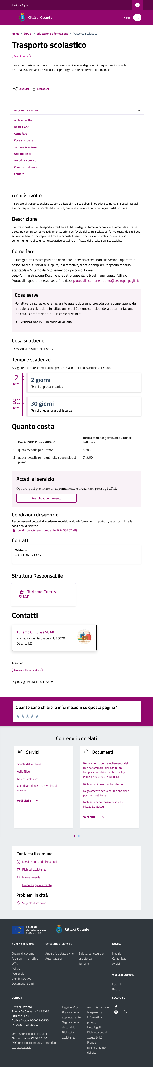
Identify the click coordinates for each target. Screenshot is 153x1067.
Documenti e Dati (23, 983)
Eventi (116, 989)
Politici (16, 968)
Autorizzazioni (54, 958)
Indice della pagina (77, 110)
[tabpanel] (43, 789)
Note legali (94, 1027)
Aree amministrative (25, 958)
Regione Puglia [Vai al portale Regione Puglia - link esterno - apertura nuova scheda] (20, 5)
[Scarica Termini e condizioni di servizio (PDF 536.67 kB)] (44, 530)
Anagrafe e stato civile (59, 953)
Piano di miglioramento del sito (96, 1047)
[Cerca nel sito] (137, 18)
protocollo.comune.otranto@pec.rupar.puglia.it (106, 280)
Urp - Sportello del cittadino (29, 1033)
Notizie (116, 953)
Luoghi (116, 984)
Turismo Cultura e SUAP (40, 594)
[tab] (74, 836)
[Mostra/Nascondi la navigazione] (4, 17)
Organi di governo (23, 953)
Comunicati (119, 958)
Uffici (15, 963)
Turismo (84, 963)
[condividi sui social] (21, 89)
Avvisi (116, 963)
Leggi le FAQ (70, 1007)
